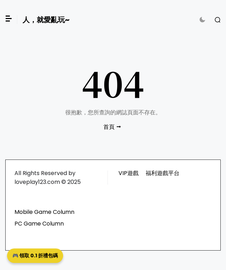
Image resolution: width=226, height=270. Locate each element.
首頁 (109, 127)
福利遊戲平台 (162, 173)
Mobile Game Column (44, 212)
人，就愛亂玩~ (46, 20)
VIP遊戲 (128, 173)
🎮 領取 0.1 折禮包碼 (35, 255)
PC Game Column (39, 224)
